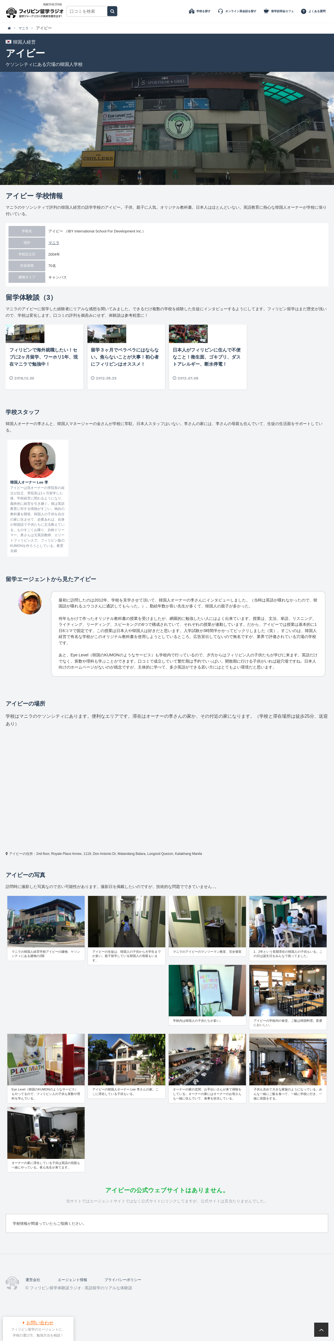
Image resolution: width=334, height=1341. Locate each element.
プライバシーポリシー (127, 1296)
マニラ (53, 243)
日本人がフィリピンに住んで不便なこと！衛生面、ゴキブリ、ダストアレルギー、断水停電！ (207, 374)
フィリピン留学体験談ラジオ (36, 11)
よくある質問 (317, 11)
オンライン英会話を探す (240, 11)
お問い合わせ (39, 1322)
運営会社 (33, 1296)
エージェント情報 (75, 1296)
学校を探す (203, 11)
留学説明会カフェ (282, 11)
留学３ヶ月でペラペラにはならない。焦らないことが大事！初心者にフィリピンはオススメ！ (125, 374)
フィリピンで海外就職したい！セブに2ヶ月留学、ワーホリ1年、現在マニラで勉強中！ (43, 374)
